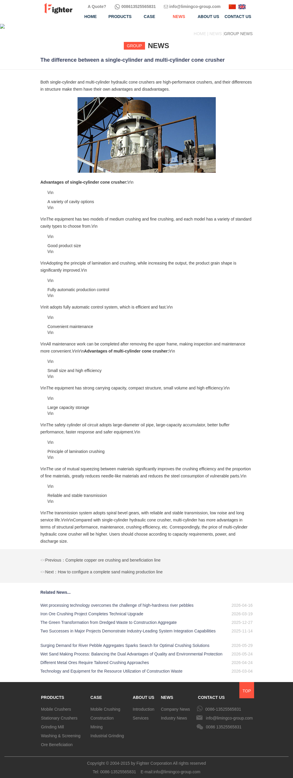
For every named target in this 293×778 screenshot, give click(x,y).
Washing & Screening (60, 731)
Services (141, 713)
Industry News (174, 713)
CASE (96, 692)
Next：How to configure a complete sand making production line (101, 567)
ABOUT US (143, 692)
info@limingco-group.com (192, 6)
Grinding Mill (52, 722)
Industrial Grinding (107, 731)
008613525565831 (135, 6)
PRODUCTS (52, 692)
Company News (175, 704)
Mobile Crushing (105, 704)
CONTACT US (211, 692)
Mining (96, 722)
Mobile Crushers (56, 704)
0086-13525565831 (223, 704)
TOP (247, 686)
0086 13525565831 (224, 722)
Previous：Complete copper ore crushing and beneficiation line (100, 555)
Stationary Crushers (59, 713)
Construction (102, 713)
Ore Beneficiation (57, 740)
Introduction (143, 704)
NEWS (167, 692)
